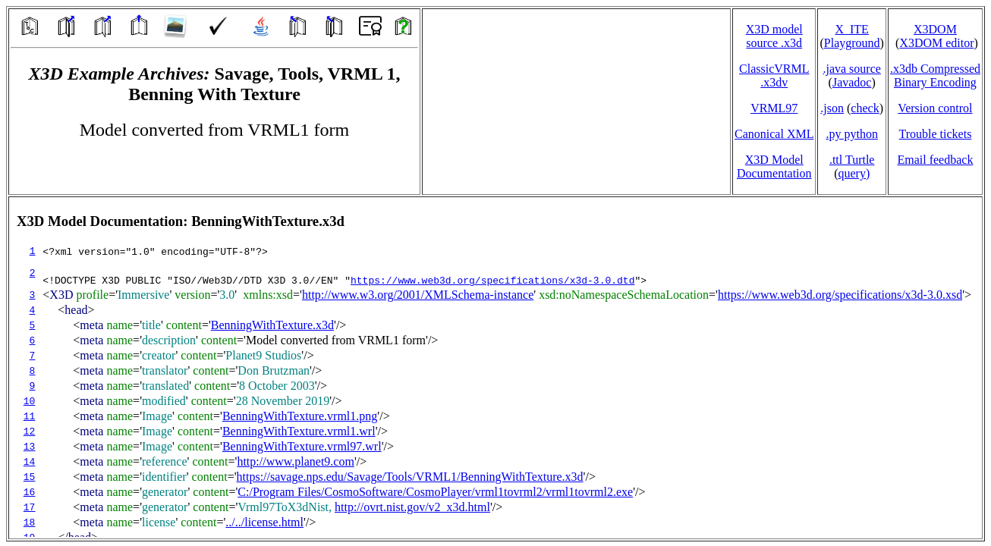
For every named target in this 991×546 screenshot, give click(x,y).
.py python (851, 133)
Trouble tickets (935, 133)
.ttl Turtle (852, 159)
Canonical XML (774, 133)
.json (832, 108)
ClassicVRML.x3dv (774, 75)
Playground (852, 42)
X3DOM (935, 29)
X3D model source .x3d (774, 36)
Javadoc (852, 82)
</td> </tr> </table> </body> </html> (495, 368)
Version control (935, 108)
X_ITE (851, 29)
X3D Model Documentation (774, 166)
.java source (851, 68)
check (865, 108)
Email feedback (935, 159)
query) (854, 173)
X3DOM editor (936, 42)
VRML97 (774, 108)
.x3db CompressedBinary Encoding (935, 75)
